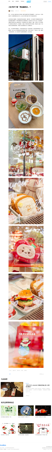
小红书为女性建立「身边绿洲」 (23, 434)
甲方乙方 (27, 383)
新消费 (25, 370)
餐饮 (22, 370)
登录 (50, 1)
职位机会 (22, 1)
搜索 (45, 1)
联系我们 (5, 449)
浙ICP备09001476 (49, 446)
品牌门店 (14, 370)
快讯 (9, 1)
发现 (13, 1)
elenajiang (12, 10)
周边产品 (18, 370)
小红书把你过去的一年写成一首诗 (41, 434)
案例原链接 (24, 10)
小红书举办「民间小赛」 (5, 434)
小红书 (10, 370)
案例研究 (17, 1)
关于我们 (1, 449)
